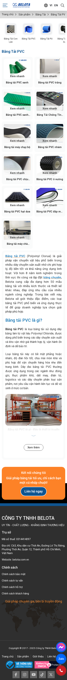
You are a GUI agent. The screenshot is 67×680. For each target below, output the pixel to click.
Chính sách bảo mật (13, 574)
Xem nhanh (17, 76)
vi (51, 5)
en (56, 5)
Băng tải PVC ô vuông (49, 179)
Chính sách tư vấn (12, 580)
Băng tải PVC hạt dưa (17, 211)
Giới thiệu (38, 656)
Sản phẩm (23, 656)
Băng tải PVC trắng (49, 82)
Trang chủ (7, 656)
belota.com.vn (21, 559)
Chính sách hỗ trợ (12, 587)
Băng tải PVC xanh (17, 82)
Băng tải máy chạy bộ (17, 147)
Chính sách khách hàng (15, 593)
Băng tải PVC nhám (50, 147)
